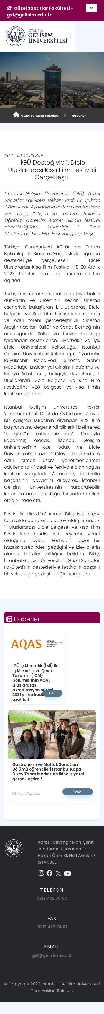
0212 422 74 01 (52, 927)
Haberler (78, 115)
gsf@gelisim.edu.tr (52, 955)
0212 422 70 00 (52, 898)
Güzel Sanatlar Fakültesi (36, 115)
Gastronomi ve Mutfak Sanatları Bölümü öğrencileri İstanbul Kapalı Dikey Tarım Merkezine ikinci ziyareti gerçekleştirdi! (49, 771)
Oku (52, 693)
